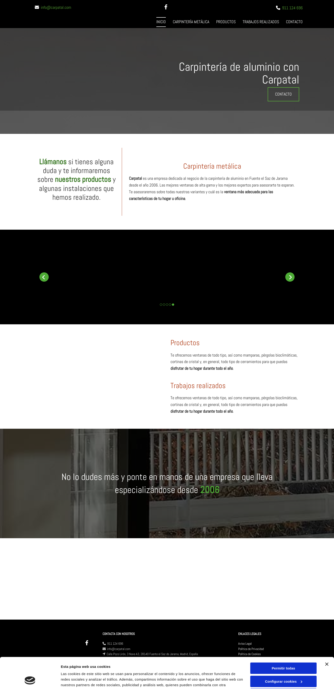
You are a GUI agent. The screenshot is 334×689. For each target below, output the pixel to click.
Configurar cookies (283, 652)
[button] (283, 94)
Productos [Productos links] (226, 21)
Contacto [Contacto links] (294, 21)
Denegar (283, 665)
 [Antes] (44, 277)
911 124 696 (292, 7)
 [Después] (290, 277)
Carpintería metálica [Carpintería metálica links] (191, 21)
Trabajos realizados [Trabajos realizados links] (261, 21)
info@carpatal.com (56, 7)
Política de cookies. (94, 667)
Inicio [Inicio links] (161, 21)
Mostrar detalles (74, 680)
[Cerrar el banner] (326, 635)
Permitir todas (283, 639)
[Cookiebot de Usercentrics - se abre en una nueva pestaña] (30, 679)
